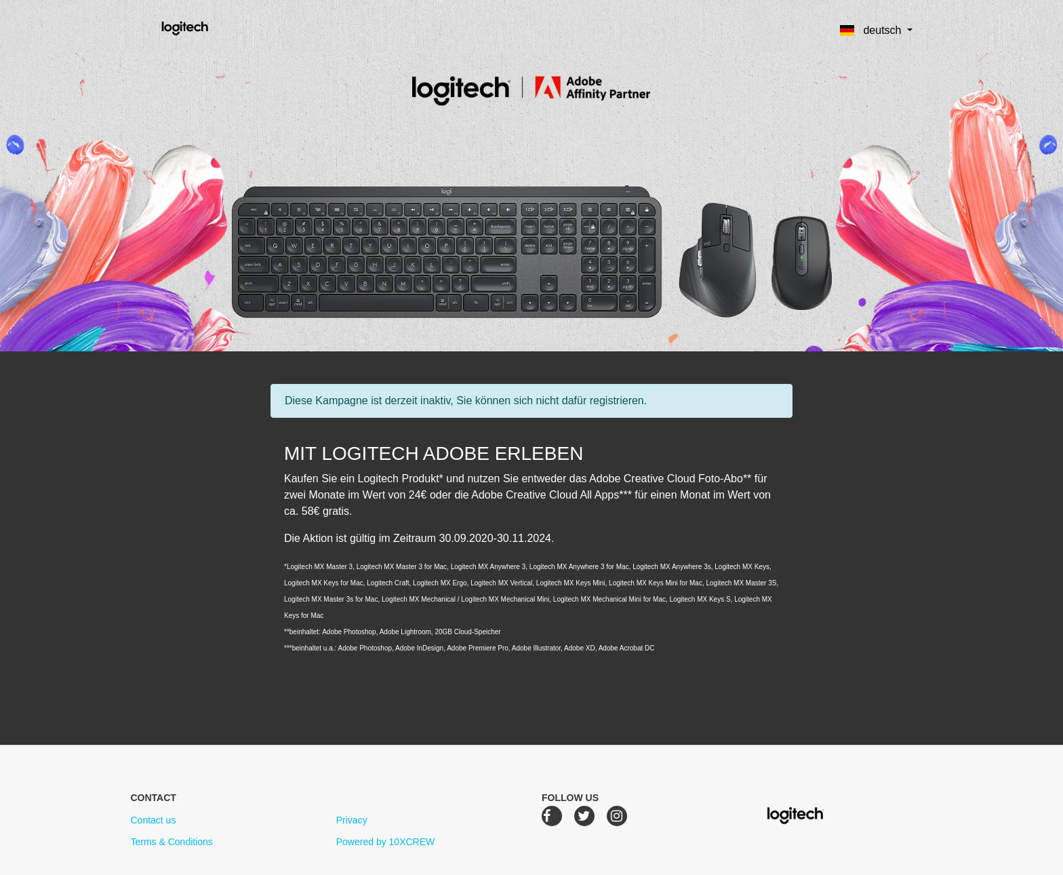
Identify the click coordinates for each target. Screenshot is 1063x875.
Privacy (351, 820)
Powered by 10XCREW (385, 841)
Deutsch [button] (872, 30)
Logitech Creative (204, 26)
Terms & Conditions (171, 841)
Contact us (153, 820)
